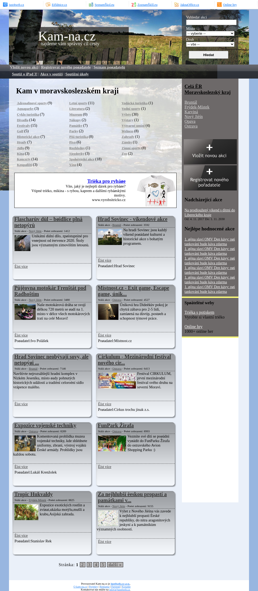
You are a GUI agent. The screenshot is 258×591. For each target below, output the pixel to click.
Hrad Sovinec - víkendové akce (132, 219)
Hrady (21, 142)
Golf (20, 131)
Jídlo (20, 148)
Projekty (93, 586)
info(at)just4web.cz (119, 589)
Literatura (77, 109)
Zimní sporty (131, 148)
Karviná (191, 112)
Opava (190, 121)
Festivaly (23, 126)
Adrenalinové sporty (32, 103)
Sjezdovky (76, 154)
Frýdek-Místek (37, 500)
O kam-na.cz (80, 586)
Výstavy (127, 120)
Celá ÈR (193, 86)
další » (115, 564)
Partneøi (115, 586)
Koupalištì (24, 165)
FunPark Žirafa (116, 425)
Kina (20, 154)
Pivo (72, 142)
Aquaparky (25, 109)
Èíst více (21, 266)
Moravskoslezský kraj (208, 92)
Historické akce (28, 137)
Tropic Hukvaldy (33, 494)
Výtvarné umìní (133, 126)
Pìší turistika (78, 137)
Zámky (127, 142)
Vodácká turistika (135, 103)
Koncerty (24, 159)
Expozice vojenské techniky (45, 425)
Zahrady (128, 137)
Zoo (124, 154)
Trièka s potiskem (199, 312)
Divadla (22, 120)
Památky (75, 126)
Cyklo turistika (28, 114)
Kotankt (126, 586)
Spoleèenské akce (81, 159)
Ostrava (116, 299)
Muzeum (75, 114)
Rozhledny (77, 148)
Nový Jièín (35, 231)
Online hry (193, 326)
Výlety (126, 114)
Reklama (104, 586)
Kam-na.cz (67, 36)
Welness (127, 131)
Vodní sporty (131, 109)
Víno (72, 165)
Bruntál (116, 224)
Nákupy (75, 120)
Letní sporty (78, 103)
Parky (73, 131)
